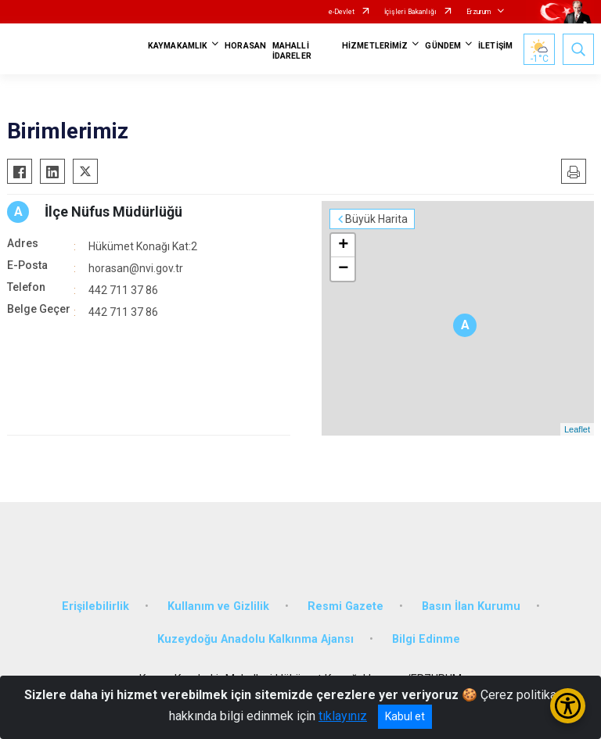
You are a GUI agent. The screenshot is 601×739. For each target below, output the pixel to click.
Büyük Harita (376, 219)
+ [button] (343, 245)
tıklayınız (342, 716)
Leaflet (577, 429)
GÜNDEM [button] (443, 46)
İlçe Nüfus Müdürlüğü (113, 211)
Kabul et (405, 716)
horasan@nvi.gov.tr (135, 268)
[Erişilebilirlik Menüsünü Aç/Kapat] (567, 705)
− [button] (343, 269)
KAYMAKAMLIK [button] (177, 46)
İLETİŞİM (495, 46)
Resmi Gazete (345, 606)
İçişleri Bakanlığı (410, 12)
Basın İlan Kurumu (471, 606)
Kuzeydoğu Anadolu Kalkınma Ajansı (255, 639)
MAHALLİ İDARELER (291, 51)
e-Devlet (341, 12)
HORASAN (245, 46)
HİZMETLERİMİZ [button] (375, 46)
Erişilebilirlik (95, 606)
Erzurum (478, 12)
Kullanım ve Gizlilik (218, 606)
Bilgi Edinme (426, 639)
